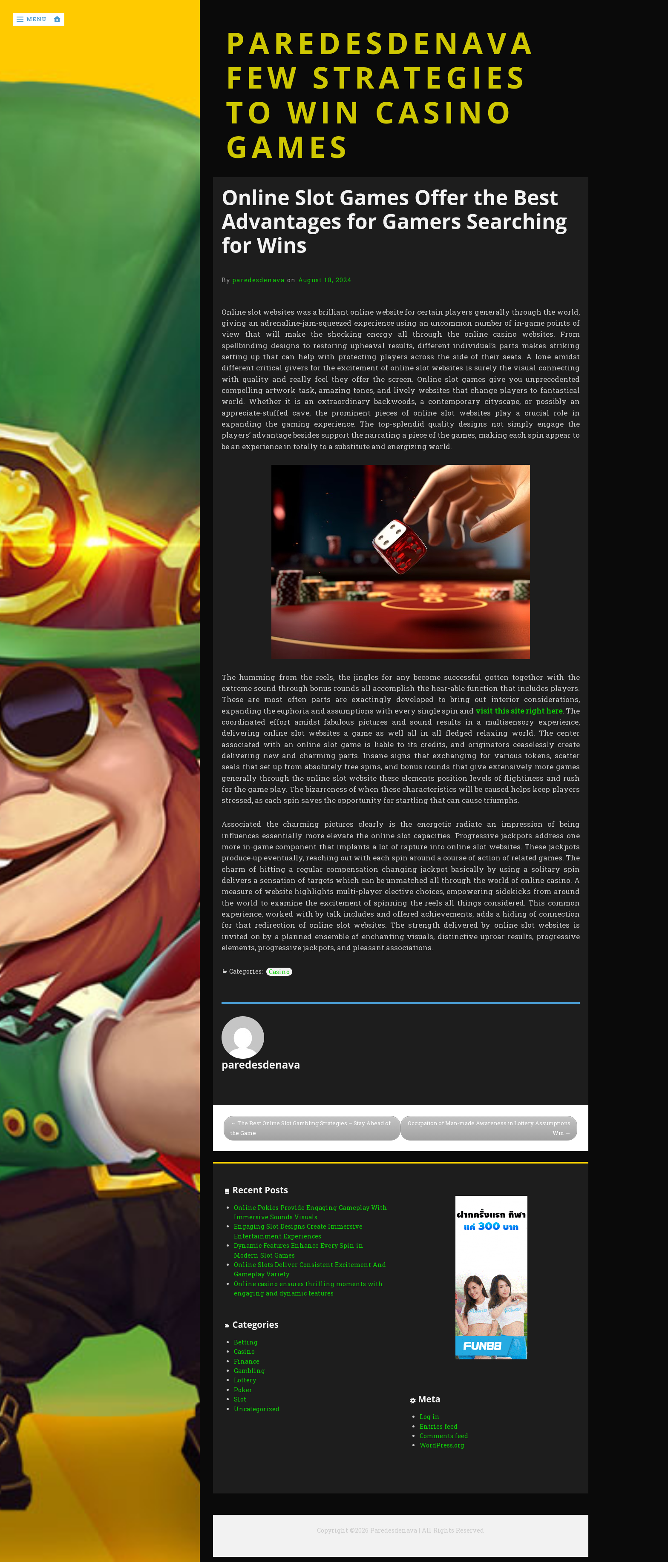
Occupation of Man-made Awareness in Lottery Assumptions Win (489, 1128)
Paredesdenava (381, 43)
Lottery (245, 1380)
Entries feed (439, 1426)
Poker (243, 1390)
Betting (246, 1342)
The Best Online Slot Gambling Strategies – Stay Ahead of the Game (310, 1128)
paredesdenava (258, 280)
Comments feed (444, 1436)
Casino (279, 972)
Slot (240, 1399)
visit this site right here (518, 711)
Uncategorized (256, 1409)
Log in (430, 1417)
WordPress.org (442, 1445)
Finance (246, 1361)
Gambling (249, 1371)
